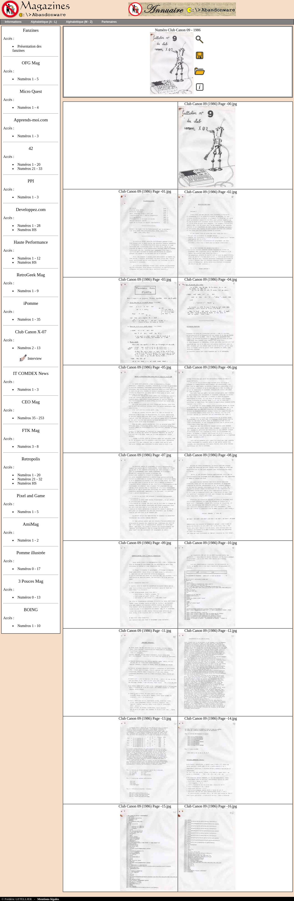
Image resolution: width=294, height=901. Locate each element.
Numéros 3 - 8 (28, 446)
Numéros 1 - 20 (28, 164)
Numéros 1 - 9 (28, 291)
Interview (35, 358)
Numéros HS (27, 230)
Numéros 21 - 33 (29, 169)
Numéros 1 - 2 (28, 540)
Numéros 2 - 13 (28, 348)
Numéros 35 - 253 (30, 418)
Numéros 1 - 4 (28, 107)
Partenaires (109, 21)
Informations (13, 21)
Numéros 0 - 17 (28, 569)
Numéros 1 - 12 (28, 258)
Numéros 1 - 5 (28, 79)
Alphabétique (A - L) (44, 21)
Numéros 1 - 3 (28, 136)
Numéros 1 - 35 (28, 319)
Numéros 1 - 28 (28, 226)
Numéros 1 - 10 (28, 626)
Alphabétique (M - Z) (79, 21)
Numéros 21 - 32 (29, 479)
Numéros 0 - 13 (28, 597)
